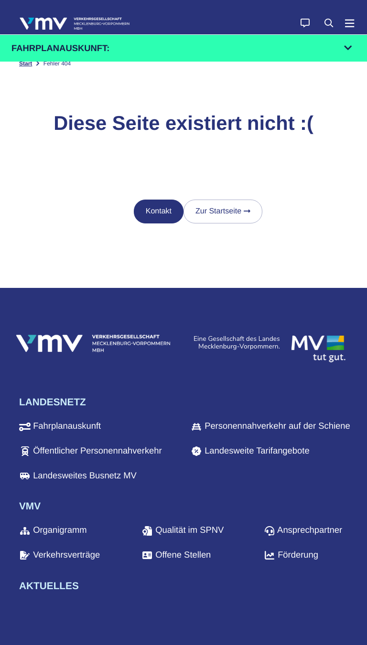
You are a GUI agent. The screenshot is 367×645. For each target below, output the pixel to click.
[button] (304, 23)
